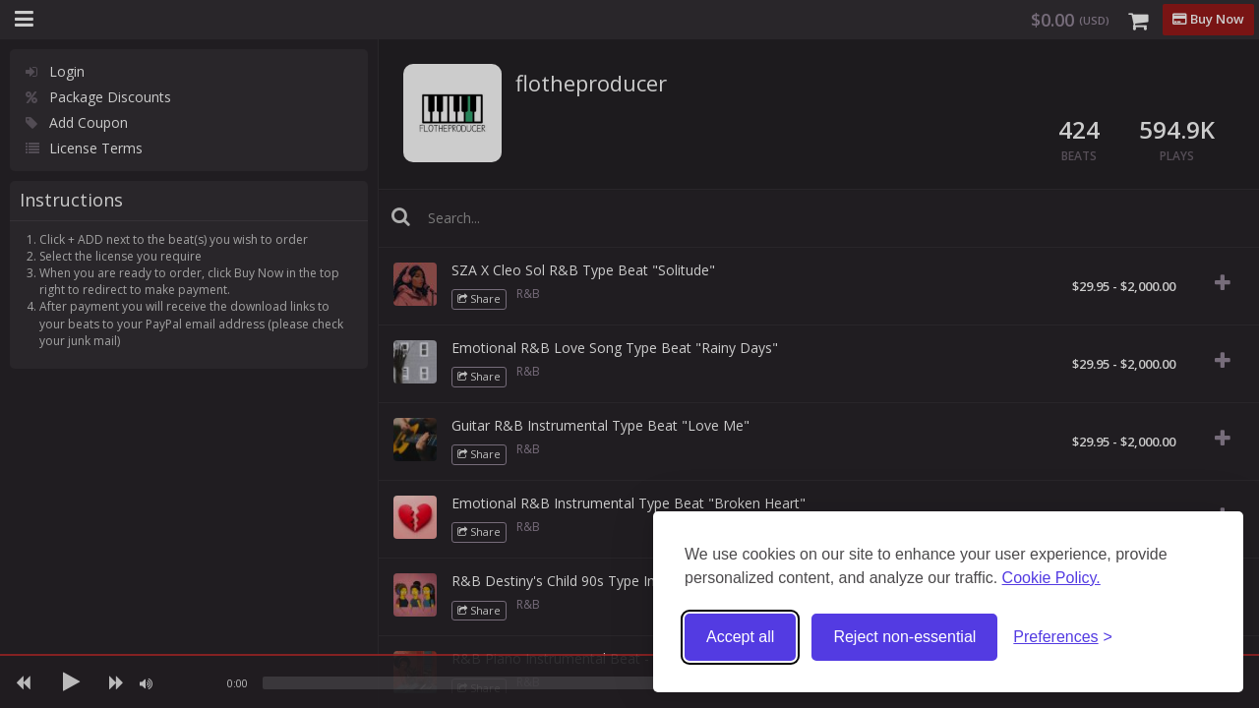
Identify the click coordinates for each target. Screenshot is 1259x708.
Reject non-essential (904, 636)
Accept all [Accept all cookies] (740, 636)
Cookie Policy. (1051, 577)
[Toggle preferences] (1062, 637)
